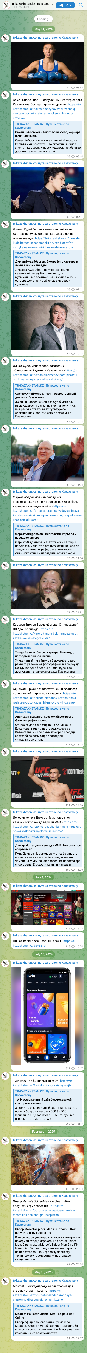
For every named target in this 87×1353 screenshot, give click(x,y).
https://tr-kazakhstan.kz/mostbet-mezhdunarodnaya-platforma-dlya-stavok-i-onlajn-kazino (42, 1295)
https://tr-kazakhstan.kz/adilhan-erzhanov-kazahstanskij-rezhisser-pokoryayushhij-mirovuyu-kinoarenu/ (45, 698)
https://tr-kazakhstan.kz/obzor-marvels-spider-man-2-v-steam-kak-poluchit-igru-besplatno (44, 1210)
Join (65, 5)
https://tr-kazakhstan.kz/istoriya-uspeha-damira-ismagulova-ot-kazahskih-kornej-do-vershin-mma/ (47, 826)
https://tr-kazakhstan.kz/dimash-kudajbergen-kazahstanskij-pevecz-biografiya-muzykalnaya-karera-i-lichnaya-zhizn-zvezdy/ (46, 243)
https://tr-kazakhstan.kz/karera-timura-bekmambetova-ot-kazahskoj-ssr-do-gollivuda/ (45, 633)
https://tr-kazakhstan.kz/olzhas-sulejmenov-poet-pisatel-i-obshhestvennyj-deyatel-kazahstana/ (45, 375)
